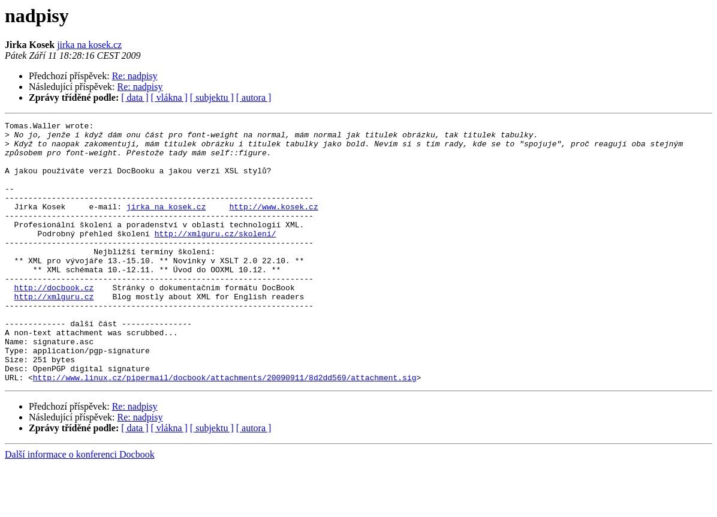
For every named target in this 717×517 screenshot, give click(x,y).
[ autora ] (254, 97)
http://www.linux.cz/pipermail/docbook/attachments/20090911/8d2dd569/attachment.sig (225, 429)
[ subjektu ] (212, 97)
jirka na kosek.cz (89, 45)
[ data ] (134, 97)
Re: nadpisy (135, 76)
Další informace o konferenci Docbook (80, 506)
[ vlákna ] (169, 97)
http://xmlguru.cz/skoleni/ (215, 256)
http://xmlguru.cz (54, 332)
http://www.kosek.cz (273, 224)
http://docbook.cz (54, 321)
